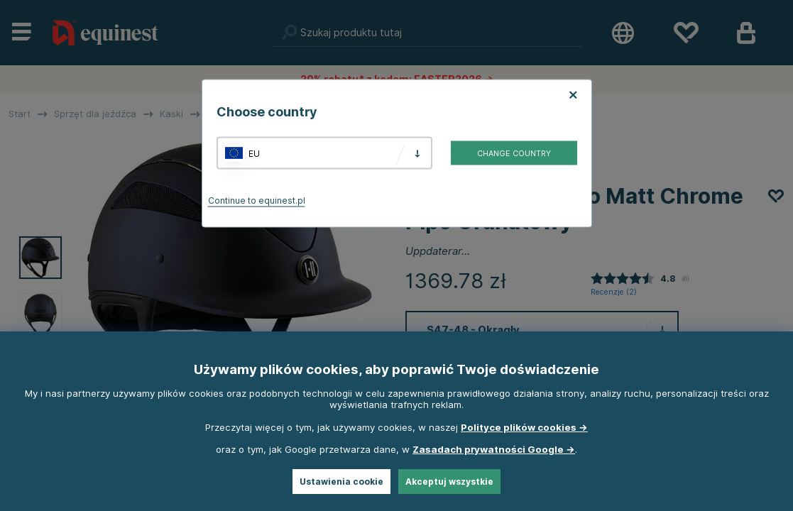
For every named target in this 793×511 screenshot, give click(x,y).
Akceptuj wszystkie (449, 481)
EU (254, 153)
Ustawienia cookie (341, 481)
